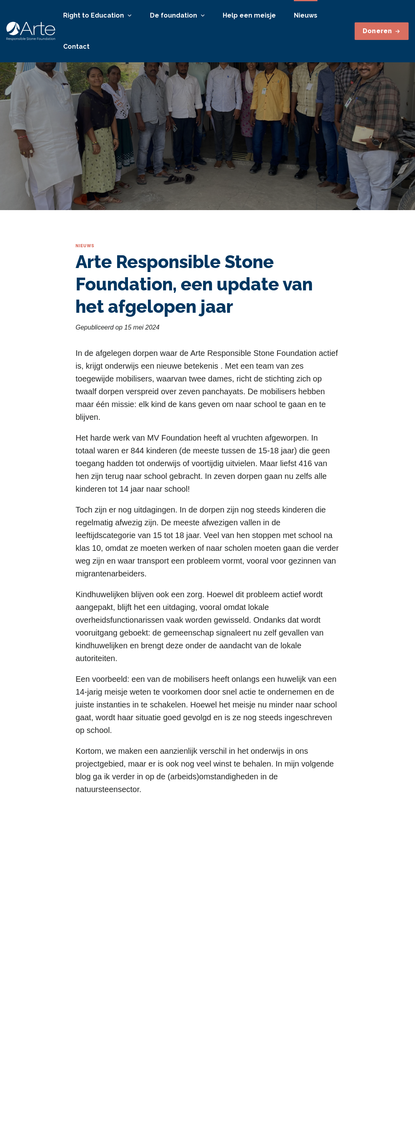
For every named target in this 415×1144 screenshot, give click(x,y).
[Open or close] (129, 15)
